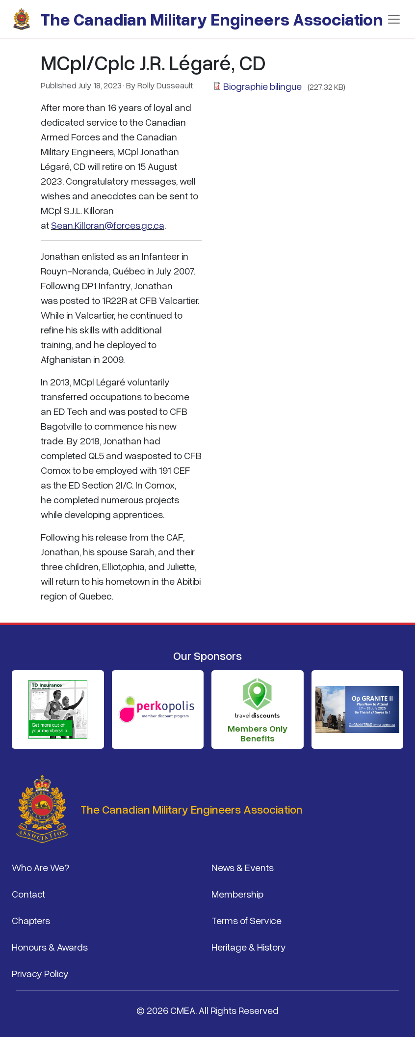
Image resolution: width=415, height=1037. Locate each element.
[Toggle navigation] (394, 19)
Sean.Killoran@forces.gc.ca (107, 225)
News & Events (242, 867)
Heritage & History (248, 947)
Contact (28, 894)
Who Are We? (40, 867)
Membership (237, 894)
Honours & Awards (50, 947)
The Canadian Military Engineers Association (212, 18)
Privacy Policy (40, 973)
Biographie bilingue (263, 86)
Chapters (31, 920)
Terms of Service (246, 920)
